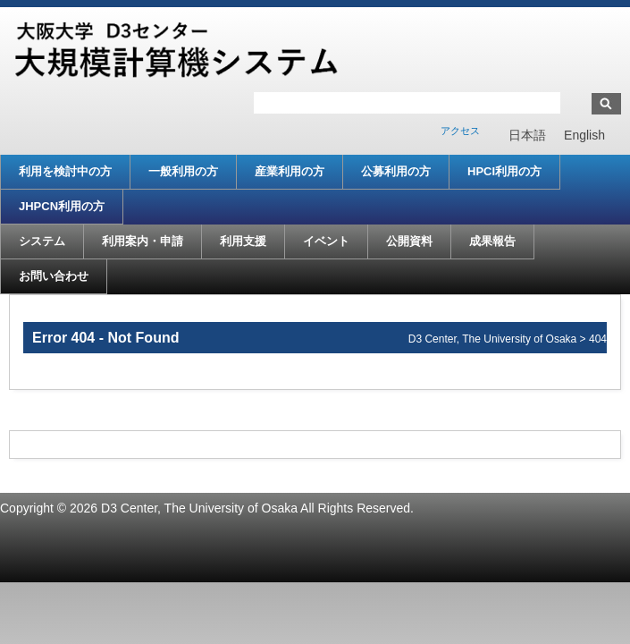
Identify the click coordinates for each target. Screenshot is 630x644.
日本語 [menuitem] (527, 136)
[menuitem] (527, 135)
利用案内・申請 (142, 241)
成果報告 (492, 241)
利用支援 (243, 241)
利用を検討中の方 (65, 171)
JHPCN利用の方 (62, 206)
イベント (326, 241)
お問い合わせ (53, 276)
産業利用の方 (289, 171)
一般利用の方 (183, 171)
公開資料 (409, 241)
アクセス (460, 130)
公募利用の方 (396, 171)
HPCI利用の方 (504, 171)
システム (42, 241)
